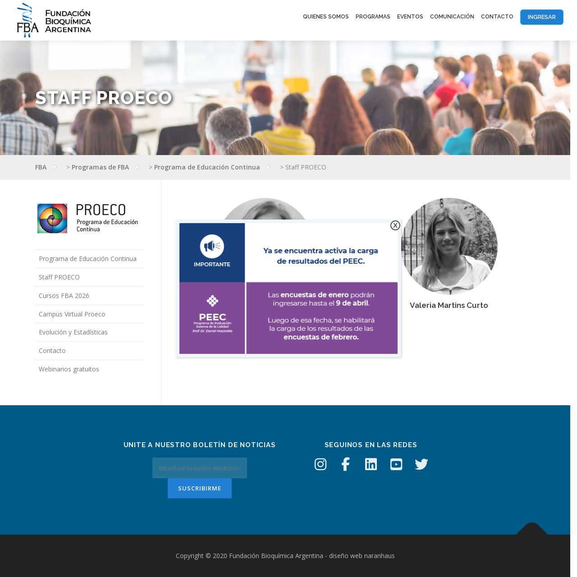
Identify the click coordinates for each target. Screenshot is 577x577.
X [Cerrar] (395, 225)
